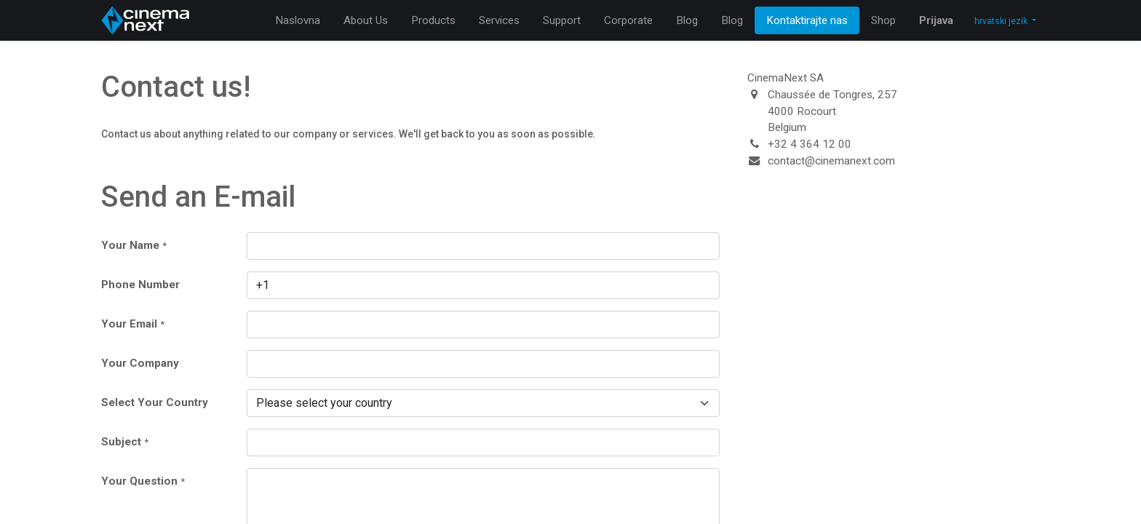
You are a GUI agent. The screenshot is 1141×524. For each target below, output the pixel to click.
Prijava (936, 20)
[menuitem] (297, 21)
